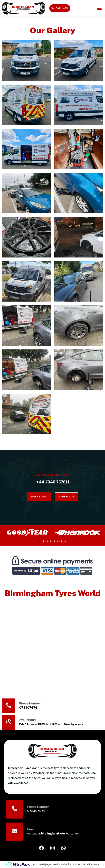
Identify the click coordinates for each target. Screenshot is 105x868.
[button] (99, 8)
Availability (27, 720)
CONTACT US (66, 496)
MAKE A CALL (39, 496)
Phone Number (30, 703)
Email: (31, 829)
